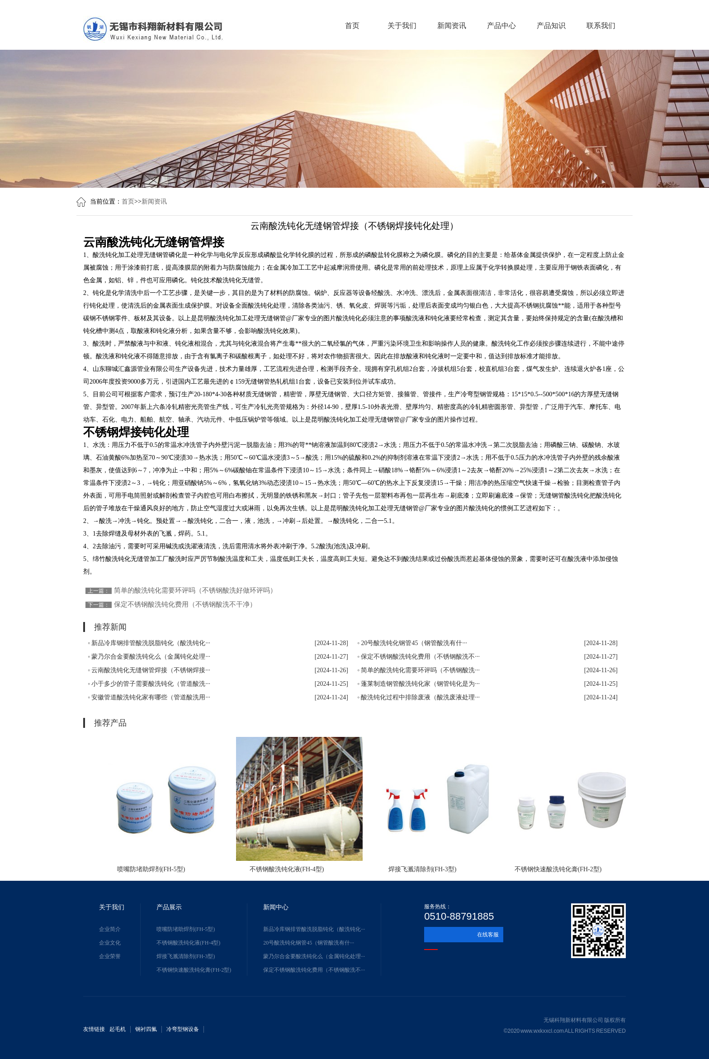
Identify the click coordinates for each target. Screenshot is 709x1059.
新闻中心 (275, 907)
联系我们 (600, 25)
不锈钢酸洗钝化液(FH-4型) (188, 943)
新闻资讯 (451, 25)
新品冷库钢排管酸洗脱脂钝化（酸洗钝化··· (314, 929)
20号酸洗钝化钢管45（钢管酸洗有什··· (308, 943)
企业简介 (110, 929)
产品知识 (551, 25)
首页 (352, 25)
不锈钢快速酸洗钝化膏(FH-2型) (193, 970)
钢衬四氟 (146, 1029)
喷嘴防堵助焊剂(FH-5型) (185, 929)
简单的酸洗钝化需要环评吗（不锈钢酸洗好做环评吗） (195, 590)
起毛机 (117, 1029)
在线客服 (488, 934)
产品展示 (169, 907)
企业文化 (110, 943)
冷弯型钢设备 (182, 1029)
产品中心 (501, 25)
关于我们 (402, 25)
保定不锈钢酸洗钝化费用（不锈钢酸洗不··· (314, 970)
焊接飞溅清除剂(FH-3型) (185, 956)
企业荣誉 (110, 956)
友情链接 (94, 1029)
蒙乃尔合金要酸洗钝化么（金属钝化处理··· (314, 956)
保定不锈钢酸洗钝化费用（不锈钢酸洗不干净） (185, 604)
